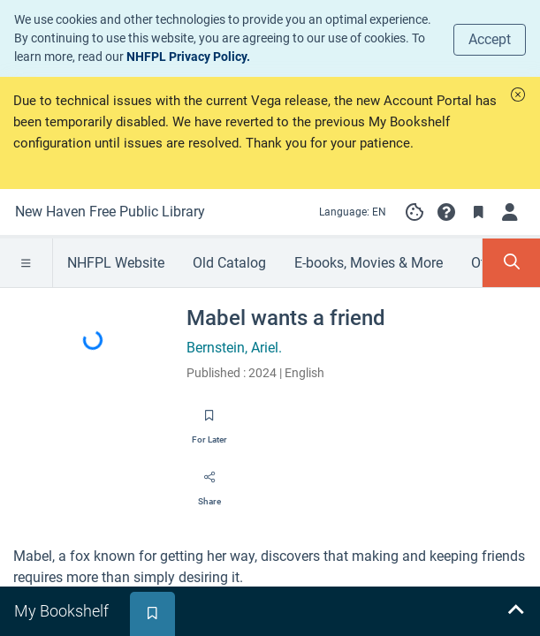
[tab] (63, 611)
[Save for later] (209, 421)
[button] (518, 94)
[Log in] (510, 212)
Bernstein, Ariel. (234, 347)
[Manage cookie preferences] (414, 212)
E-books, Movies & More (368, 262)
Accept (489, 39)
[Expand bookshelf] (515, 611)
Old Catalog (229, 262)
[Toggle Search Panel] (511, 262)
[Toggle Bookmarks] (478, 212)
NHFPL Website (115, 262)
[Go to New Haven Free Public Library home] (110, 212)
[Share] (209, 483)
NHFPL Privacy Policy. (188, 56)
